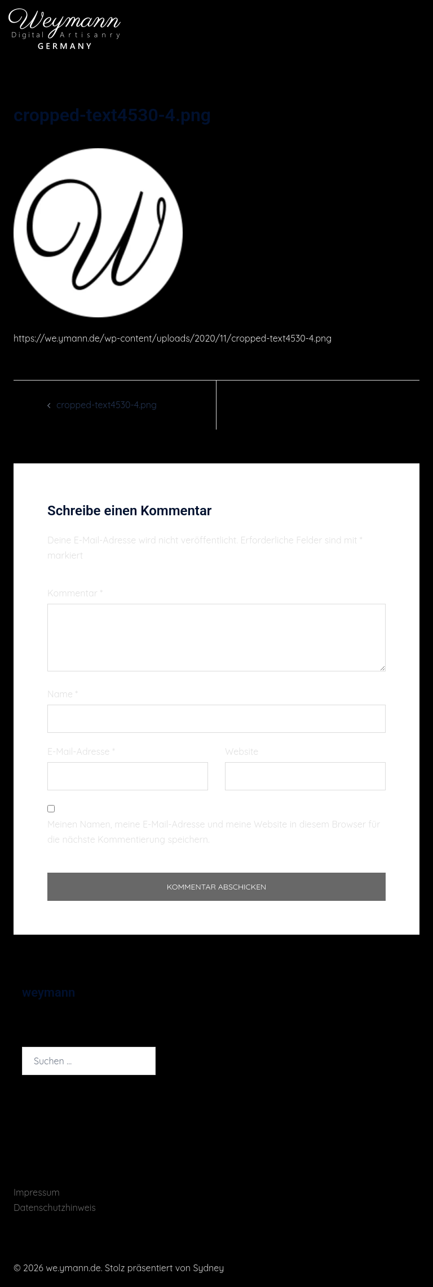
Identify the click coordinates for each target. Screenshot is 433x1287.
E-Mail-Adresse (81, 751)
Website (241, 751)
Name (62, 694)
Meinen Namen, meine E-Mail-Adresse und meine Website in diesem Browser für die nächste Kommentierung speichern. (213, 832)
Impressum (37, 1192)
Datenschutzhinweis (55, 1207)
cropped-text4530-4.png (106, 404)
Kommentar (75, 593)
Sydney (208, 1267)
